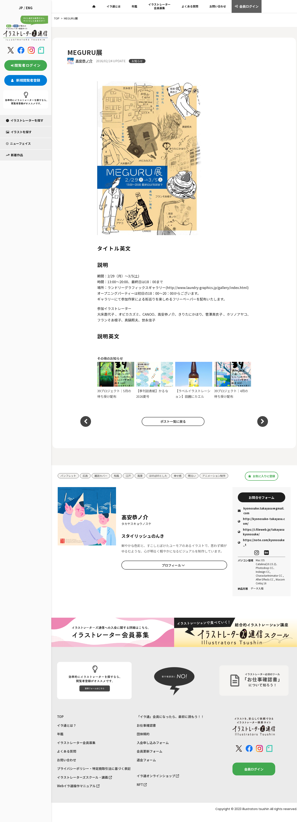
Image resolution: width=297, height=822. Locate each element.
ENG (29, 8)
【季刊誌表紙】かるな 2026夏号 (154, 380)
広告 (87, 474)
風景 (144, 474)
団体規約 (143, 739)
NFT (142, 791)
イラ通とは (114, 6)
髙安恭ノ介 (84, 60)
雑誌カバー (103, 474)
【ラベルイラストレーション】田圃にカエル (193, 380)
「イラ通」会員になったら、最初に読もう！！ (170, 721)
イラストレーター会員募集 (159, 6)
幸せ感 (183, 474)
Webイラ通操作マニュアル (78, 792)
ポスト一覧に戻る (172, 421)
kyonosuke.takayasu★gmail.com (261, 515)
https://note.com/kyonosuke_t (261, 547)
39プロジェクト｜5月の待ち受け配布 (115, 380)
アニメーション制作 (72, 481)
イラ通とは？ (66, 730)
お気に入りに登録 (261, 478)
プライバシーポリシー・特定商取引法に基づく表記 (94, 774)
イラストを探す (19, 132)
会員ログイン (247, 6)
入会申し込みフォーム (153, 748)
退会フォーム (146, 766)
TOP (60, 721)
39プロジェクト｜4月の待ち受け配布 (232, 380)
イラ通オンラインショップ (158, 782)
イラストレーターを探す (24, 120)
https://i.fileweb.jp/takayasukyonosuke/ (261, 536)
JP (21, 8)
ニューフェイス (18, 143)
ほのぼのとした (163, 474)
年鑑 (134, 6)
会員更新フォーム (149, 757)
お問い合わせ (217, 6)
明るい (198, 474)
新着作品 (14, 155)
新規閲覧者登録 (25, 80)
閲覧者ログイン (25, 65)
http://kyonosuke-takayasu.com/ (261, 525)
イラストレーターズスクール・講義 (84, 783)
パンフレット (68, 474)
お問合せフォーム (261, 501)
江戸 (131, 474)
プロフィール (173, 569)
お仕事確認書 (146, 730)
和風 (119, 474)
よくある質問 (190, 6)
